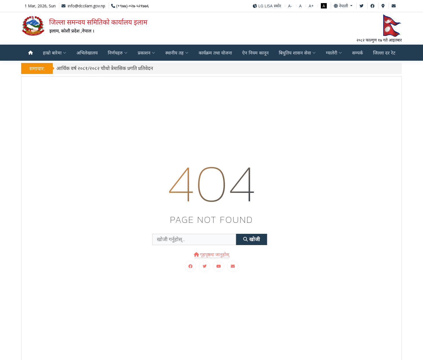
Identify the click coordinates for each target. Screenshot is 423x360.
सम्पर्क (357, 53)
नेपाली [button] (341, 5)
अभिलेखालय (87, 53)
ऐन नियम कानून (255, 53)
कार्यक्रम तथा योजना (215, 53)
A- (290, 6)
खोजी (251, 239)
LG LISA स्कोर (267, 5)
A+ (311, 6)
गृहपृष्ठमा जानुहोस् (211, 254)
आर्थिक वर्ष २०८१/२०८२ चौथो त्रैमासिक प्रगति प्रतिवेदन (106, 68)
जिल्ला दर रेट (384, 53)
